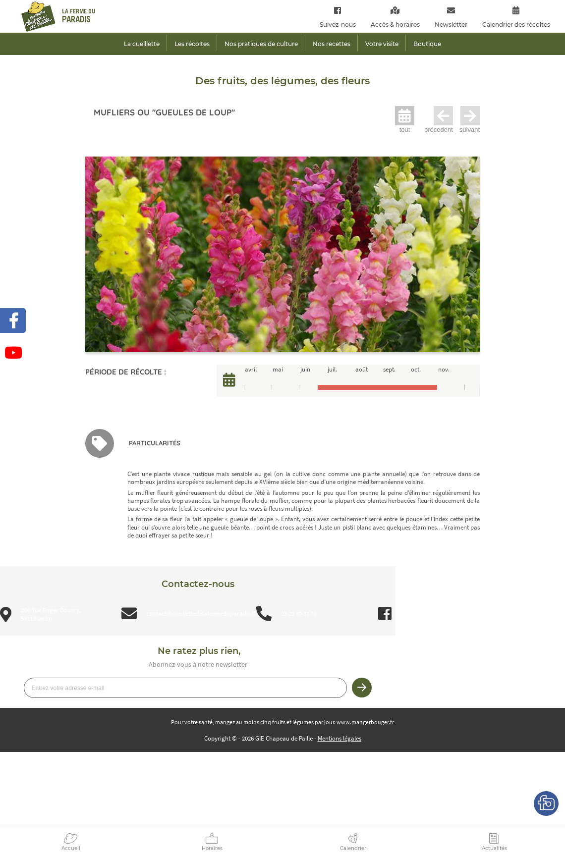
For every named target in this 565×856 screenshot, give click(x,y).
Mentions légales (339, 738)
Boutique (427, 44)
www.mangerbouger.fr (365, 722)
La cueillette (142, 44)
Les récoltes (192, 44)
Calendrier (353, 848)
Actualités (494, 848)
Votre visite (381, 44)
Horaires (212, 848)
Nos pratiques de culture (261, 44)
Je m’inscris (362, 687)
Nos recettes (331, 44)
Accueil (70, 848)
